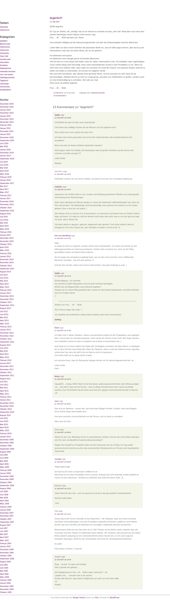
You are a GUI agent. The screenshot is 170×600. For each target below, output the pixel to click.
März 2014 (4, 287)
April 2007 (4, 537)
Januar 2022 (5, 128)
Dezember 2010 (7, 403)
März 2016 (4, 229)
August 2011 (5, 379)
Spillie (57, 115)
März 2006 (4, 577)
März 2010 (4, 430)
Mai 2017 (4, 186)
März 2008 (4, 504)
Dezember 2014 (7, 259)
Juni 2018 (4, 165)
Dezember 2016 (7, 201)
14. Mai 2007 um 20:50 (63, 118)
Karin (57, 328)
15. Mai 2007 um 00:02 (63, 379)
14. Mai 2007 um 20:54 (63, 174)
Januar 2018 (5, 180)
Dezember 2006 (7, 549)
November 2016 (7, 204)
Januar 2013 (5, 330)
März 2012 (4, 357)
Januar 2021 (5, 134)
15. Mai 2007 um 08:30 (63, 462)
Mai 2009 (4, 461)
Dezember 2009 (7, 440)
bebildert (3, 41)
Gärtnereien (5, 47)
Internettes (4, 62)
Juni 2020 (4, 143)
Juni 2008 (4, 495)
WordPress (114, 597)
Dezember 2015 (7, 238)
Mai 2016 (4, 223)
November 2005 (7, 589)
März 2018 (4, 174)
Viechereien (5, 87)
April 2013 (4, 320)
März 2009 (4, 467)
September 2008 (7, 485)
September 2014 (7, 269)
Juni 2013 (4, 314)
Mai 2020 (4, 146)
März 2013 (4, 324)
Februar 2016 (6, 232)
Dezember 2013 (7, 296)
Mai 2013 (4, 317)
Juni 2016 (4, 220)
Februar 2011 (6, 397)
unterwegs (4, 84)
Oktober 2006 (6, 556)
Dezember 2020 (7, 137)
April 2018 (4, 171)
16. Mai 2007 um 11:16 (63, 514)
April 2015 (4, 247)
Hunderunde (5, 59)
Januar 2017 (5, 198)
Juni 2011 (4, 385)
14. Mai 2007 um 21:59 (63, 330)
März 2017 (4, 192)
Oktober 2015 (6, 244)
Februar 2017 (6, 195)
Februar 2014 (6, 290)
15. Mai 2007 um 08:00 (63, 432)
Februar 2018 (6, 177)
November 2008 (7, 479)
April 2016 (4, 226)
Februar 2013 (6, 327)
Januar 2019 (5, 156)
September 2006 (7, 559)
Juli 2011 (4, 382)
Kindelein (4, 65)
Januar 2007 (5, 546)
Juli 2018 (4, 162)
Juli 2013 (4, 311)
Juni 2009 (4, 458)
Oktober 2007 (6, 519)
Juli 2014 (4, 275)
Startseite (4, 27)
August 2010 (5, 415)
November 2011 (7, 369)
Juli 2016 (4, 217)
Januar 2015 (5, 256)
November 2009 (7, 443)
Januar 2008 (5, 510)
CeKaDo (58, 187)
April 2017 (4, 189)
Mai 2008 (4, 498)
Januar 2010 (5, 437)
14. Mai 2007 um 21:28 (63, 238)
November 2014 (7, 262)
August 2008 (5, 488)
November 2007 (7, 516)
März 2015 (4, 250)
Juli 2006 (4, 565)
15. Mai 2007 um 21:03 (63, 488)
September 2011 (7, 375)
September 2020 (7, 140)
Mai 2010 (4, 424)
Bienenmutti (5, 44)
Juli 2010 (4, 418)
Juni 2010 (4, 421)
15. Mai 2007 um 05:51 (63, 404)
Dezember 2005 (7, 586)
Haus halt (4, 56)
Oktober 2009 (6, 446)
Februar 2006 (6, 580)
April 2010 (4, 427)
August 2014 (5, 272)
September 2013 (7, 305)
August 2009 (5, 452)
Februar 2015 (6, 253)
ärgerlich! (56, 18)
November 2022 (7, 122)
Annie (57, 376)
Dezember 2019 (7, 153)
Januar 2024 (5, 110)
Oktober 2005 (6, 592)
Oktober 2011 (6, 372)
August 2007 (5, 525)
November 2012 (7, 336)
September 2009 (7, 449)
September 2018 (7, 159)
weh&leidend (5, 90)
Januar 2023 (5, 116)
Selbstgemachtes (7, 77)
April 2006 (4, 574)
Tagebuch (4, 80)
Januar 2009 (5, 473)
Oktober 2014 (6, 266)
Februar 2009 (6, 470)
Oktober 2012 (6, 339)
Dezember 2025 (7, 104)
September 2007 (7, 522)
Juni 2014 (4, 278)
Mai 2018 (4, 168)
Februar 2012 (6, 360)
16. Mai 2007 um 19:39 (63, 560)
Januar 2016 (5, 235)
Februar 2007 (6, 543)
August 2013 (5, 308)
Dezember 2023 (7, 113)
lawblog (58, 319)
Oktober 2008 (6, 482)
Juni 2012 (4, 348)
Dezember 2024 (7, 107)
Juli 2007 (4, 528)
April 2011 (4, 391)
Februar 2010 (6, 433)
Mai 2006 (4, 571)
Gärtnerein (4, 50)
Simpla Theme (79, 597)
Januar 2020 (5, 150)
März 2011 (4, 394)
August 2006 (5, 562)
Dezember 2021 (7, 131)
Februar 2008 (6, 507)
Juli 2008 (4, 491)
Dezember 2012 (7, 333)
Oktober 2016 (6, 208)
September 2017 (7, 183)
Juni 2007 (4, 531)
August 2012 (5, 345)
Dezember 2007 (7, 513)
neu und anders (6, 74)
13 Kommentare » (60, 96)
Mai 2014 (4, 281)
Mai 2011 (4, 388)
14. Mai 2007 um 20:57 (63, 189)
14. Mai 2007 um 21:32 (63, 276)
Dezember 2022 (7, 119)
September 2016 (7, 211)
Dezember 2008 (7, 476)
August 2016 (5, 214)
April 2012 (4, 354)
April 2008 (4, 501)
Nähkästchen (5, 68)
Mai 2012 (4, 351)
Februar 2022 (6, 125)
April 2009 (4, 464)
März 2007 (4, 540)
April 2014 (4, 284)
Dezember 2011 (7, 366)
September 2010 (7, 412)
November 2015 (7, 241)
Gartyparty (4, 53)
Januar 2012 (5, 363)
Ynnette (58, 459)
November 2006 (7, 553)
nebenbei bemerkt (7, 71)
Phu (96, 597)
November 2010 (7, 406)
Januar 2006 (5, 583)
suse (57, 401)
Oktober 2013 (6, 302)
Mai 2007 (4, 534)
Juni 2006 (4, 568)
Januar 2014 (5, 293)
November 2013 (7, 299)
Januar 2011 (5, 400)
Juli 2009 (4, 455)
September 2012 (7, 342)
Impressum (4, 30)
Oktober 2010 (6, 409)
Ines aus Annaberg (62, 235)
